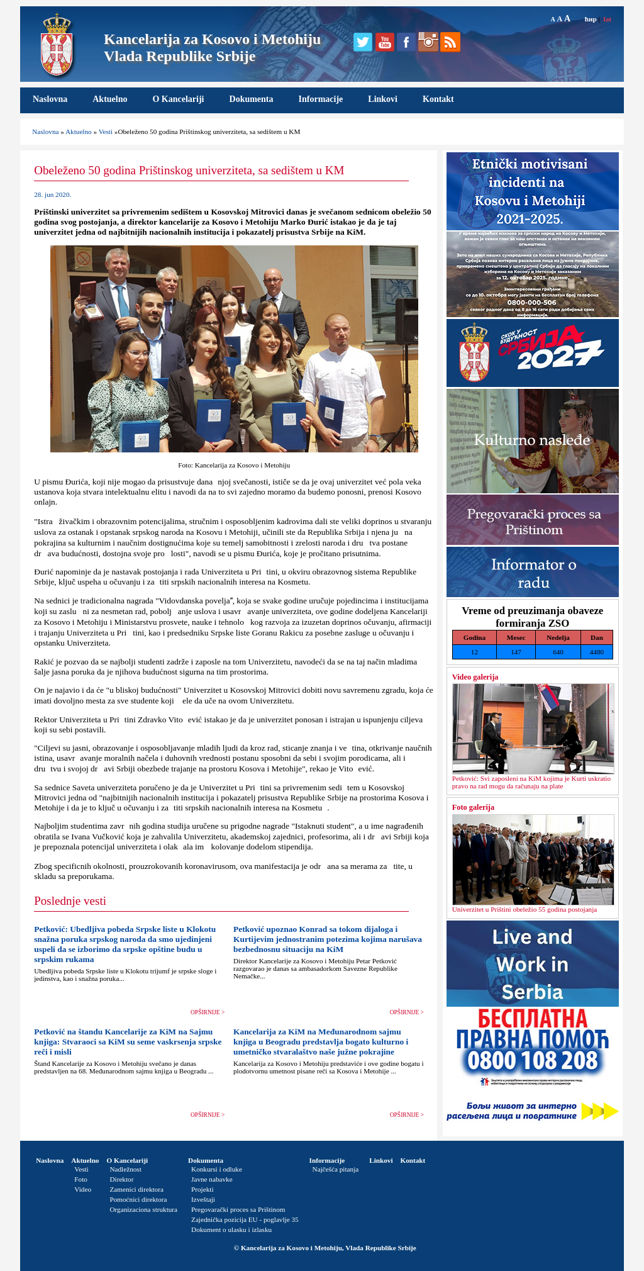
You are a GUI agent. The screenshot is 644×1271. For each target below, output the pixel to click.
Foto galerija (473, 807)
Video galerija (475, 677)
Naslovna (50, 99)
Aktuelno (109, 99)
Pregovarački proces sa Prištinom (238, 1209)
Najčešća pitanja (336, 1169)
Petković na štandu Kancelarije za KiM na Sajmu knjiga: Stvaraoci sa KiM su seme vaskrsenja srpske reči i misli (127, 1041)
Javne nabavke (212, 1179)
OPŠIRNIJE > (208, 1012)
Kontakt (438, 99)
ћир (591, 19)
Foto (80, 1179)
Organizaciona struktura (143, 1209)
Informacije (321, 99)
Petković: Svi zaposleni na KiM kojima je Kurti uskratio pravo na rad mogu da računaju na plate (531, 782)
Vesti (106, 131)
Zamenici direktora (136, 1189)
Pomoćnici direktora (138, 1199)
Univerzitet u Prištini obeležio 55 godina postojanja (524, 909)
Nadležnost (125, 1169)
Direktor (121, 1179)
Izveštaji (203, 1199)
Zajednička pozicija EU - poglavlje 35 (245, 1219)
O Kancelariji (178, 99)
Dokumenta (252, 99)
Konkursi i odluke (216, 1169)
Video (82, 1189)
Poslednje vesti (70, 900)
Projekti (202, 1189)
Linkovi (382, 99)
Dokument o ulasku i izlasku (231, 1229)
